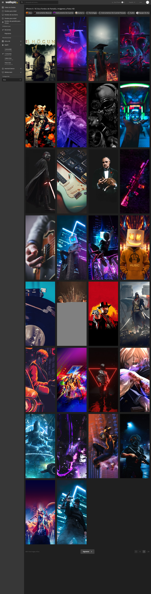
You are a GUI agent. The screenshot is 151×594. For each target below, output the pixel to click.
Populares (8, 33)
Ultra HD (6, 41)
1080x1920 (8, 58)
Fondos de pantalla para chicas (11, 22)
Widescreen (7, 72)
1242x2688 (8, 49)
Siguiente (87, 551)
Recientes (8, 30)
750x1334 (8, 62)
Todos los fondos (9, 7)
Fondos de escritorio (10, 15)
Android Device (8, 69)
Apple (5, 45)
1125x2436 (14, 53)
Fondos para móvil (9, 11)
